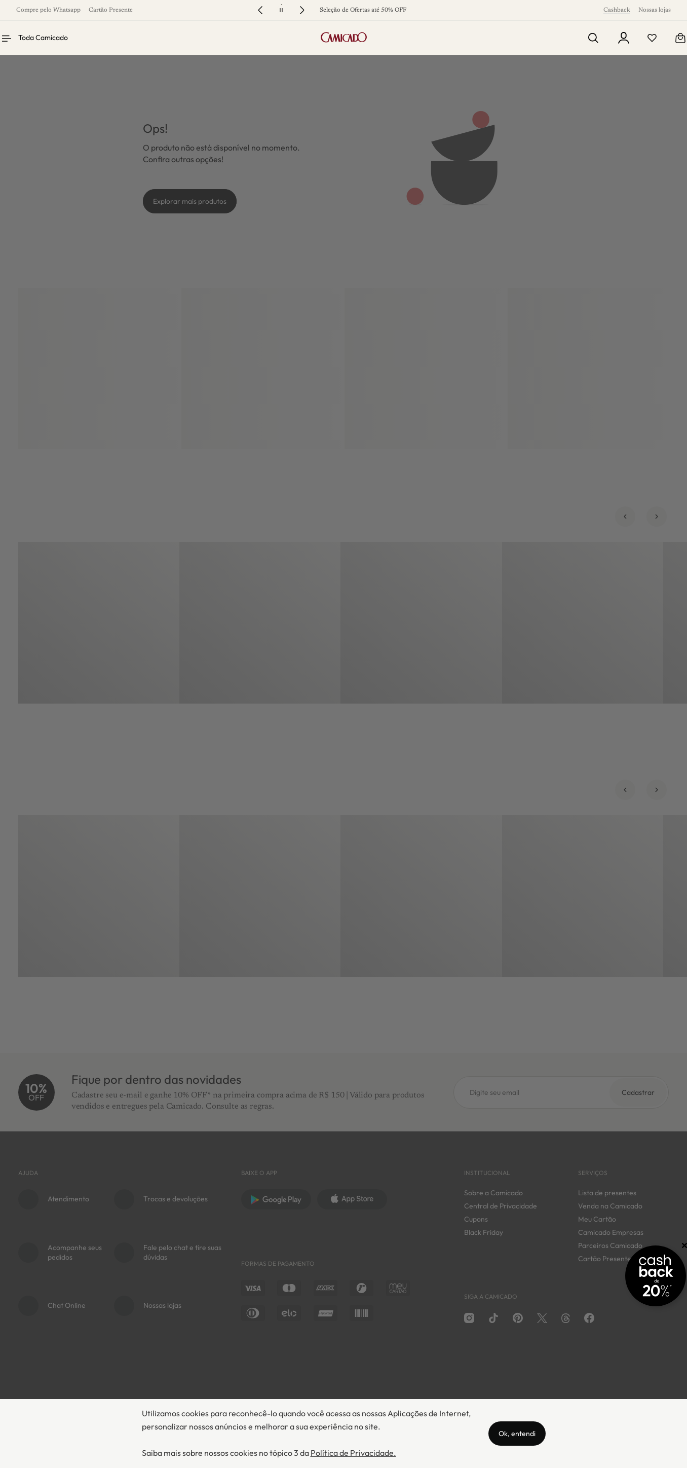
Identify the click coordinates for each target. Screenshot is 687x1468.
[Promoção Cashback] (635, 1275)
